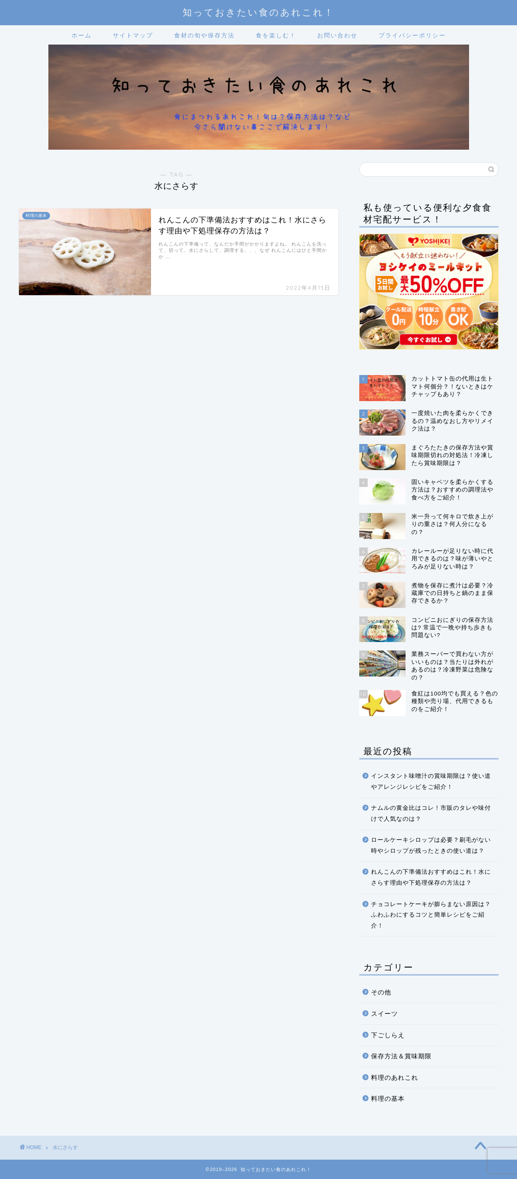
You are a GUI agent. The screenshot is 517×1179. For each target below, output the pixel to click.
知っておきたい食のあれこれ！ (258, 12)
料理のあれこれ (394, 1077)
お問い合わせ (337, 35)
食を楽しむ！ (276, 35)
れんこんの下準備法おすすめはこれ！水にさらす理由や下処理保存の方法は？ (431, 877)
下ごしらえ (388, 1035)
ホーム (82, 35)
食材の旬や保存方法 (204, 35)
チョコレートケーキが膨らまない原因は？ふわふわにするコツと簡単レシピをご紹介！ (431, 915)
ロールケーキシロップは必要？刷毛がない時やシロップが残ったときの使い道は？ (431, 845)
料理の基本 (388, 1098)
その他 (381, 992)
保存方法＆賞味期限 (401, 1056)
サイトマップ (133, 35)
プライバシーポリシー (412, 35)
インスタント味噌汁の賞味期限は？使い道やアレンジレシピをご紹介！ (431, 781)
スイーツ (384, 1013)
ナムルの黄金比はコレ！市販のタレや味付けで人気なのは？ (431, 813)
